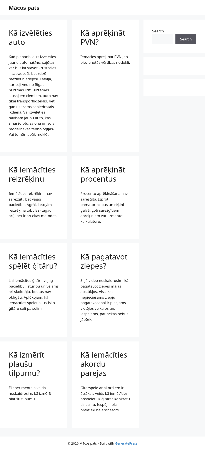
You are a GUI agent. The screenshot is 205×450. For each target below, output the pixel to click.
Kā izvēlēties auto (30, 37)
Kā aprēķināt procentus (102, 174)
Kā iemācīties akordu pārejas (103, 364)
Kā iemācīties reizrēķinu (32, 174)
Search (158, 30)
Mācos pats (24, 7)
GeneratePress (126, 443)
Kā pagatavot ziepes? (104, 261)
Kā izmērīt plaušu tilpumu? (26, 364)
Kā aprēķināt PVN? (102, 37)
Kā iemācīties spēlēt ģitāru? (33, 261)
